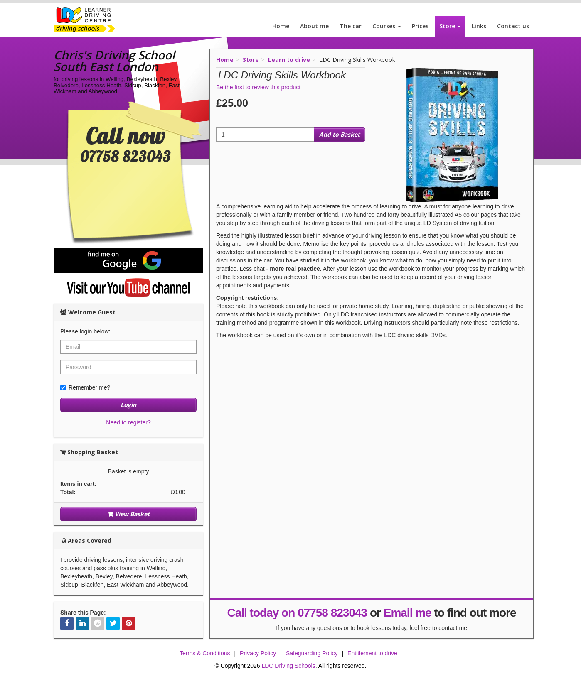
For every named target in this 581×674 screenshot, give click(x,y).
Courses (386, 26)
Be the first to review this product (258, 87)
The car (351, 26)
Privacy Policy (258, 653)
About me (314, 26)
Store (450, 26)
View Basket (129, 514)
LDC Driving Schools (288, 665)
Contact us (513, 26)
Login (128, 405)
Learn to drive (289, 60)
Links (479, 26)
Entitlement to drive (372, 653)
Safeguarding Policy (312, 653)
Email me (407, 612)
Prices (420, 26)
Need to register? (128, 422)
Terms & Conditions (205, 653)
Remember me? (85, 387)
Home (280, 26)
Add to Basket (339, 134)
